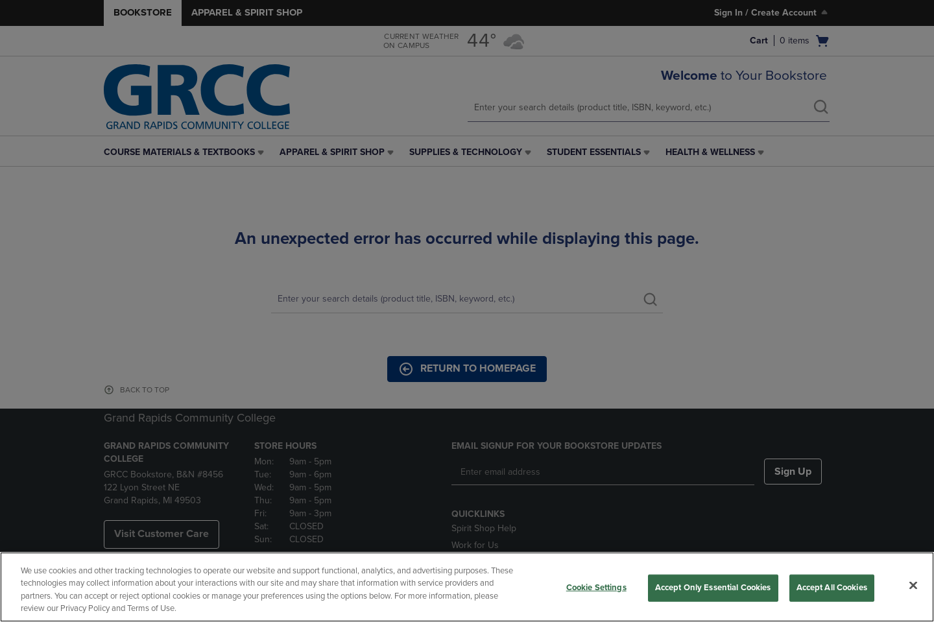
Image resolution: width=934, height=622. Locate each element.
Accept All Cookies (831, 587)
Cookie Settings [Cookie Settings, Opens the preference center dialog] (596, 587)
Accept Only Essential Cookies (713, 587)
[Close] (913, 585)
